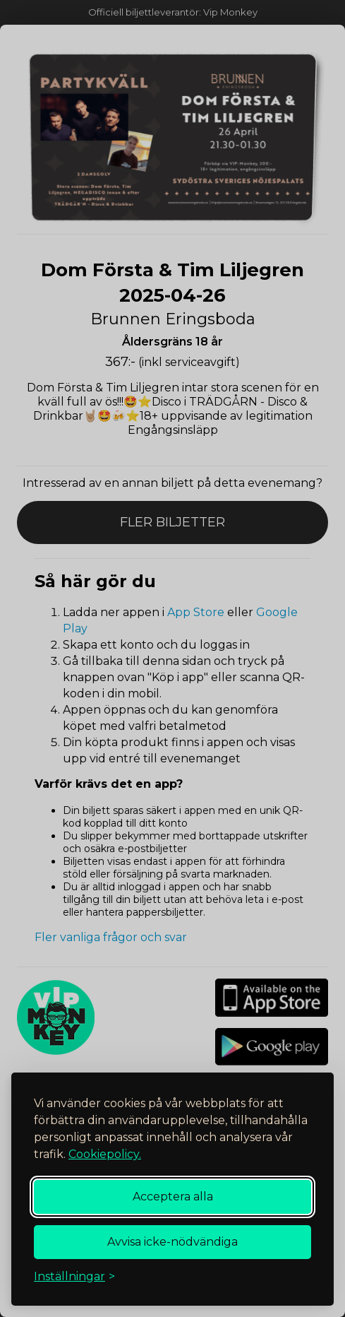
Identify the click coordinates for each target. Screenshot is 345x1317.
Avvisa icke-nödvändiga (172, 1241)
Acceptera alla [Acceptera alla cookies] (173, 1196)
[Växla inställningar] (74, 1276)
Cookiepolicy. (104, 1154)
